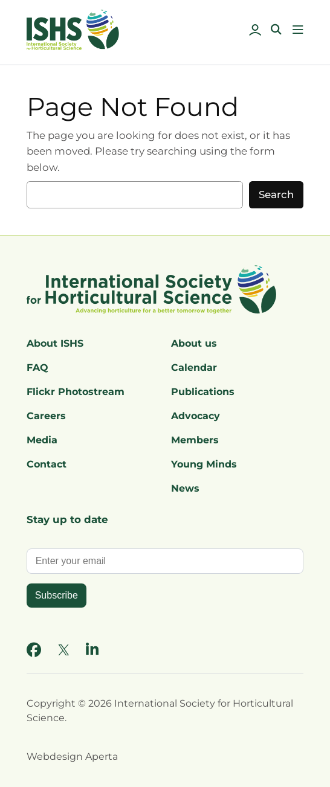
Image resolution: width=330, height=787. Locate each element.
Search (276, 194)
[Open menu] (298, 29)
